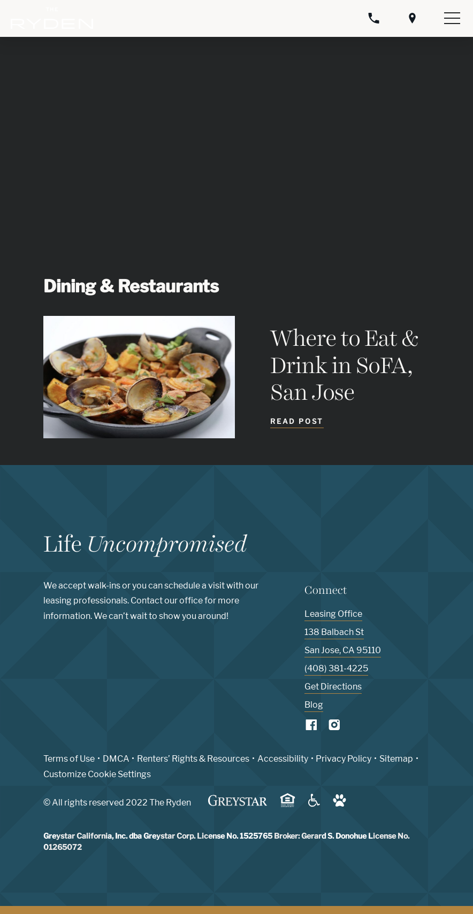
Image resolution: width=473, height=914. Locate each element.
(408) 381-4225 (336, 668)
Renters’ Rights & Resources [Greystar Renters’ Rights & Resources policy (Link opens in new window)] (193, 759)
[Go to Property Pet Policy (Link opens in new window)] (339, 804)
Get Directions (333, 686)
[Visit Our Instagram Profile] (334, 727)
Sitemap (396, 759)
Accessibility (282, 759)
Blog (313, 705)
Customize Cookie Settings (97, 774)
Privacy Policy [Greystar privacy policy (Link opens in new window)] (343, 759)
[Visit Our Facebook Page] (311, 727)
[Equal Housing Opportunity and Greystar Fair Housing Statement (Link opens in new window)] (287, 805)
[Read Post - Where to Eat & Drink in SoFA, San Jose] (296, 423)
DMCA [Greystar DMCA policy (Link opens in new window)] (116, 759)
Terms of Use (69, 759)
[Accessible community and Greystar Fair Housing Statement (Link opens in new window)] (314, 804)
